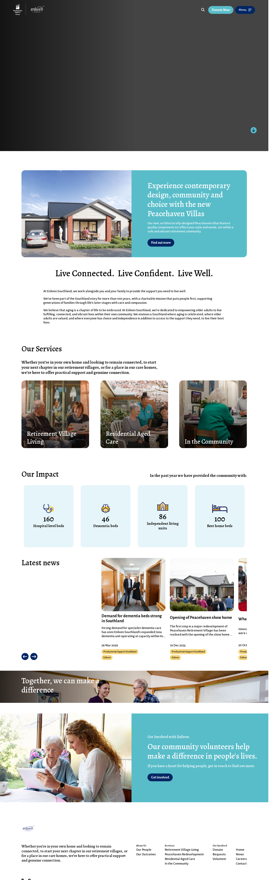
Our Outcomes (146, 854)
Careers (241, 859)
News (240, 854)
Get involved (160, 777)
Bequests (219, 854)
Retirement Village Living (182, 849)
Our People (143, 849)
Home (240, 849)
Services (169, 845)
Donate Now (221, 10)
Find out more (161, 242)
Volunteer (219, 859)
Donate (218, 849)
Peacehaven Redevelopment (184, 854)
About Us (141, 845)
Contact (241, 863)
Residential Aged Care (180, 859)
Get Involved (220, 845)
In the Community (176, 863)
